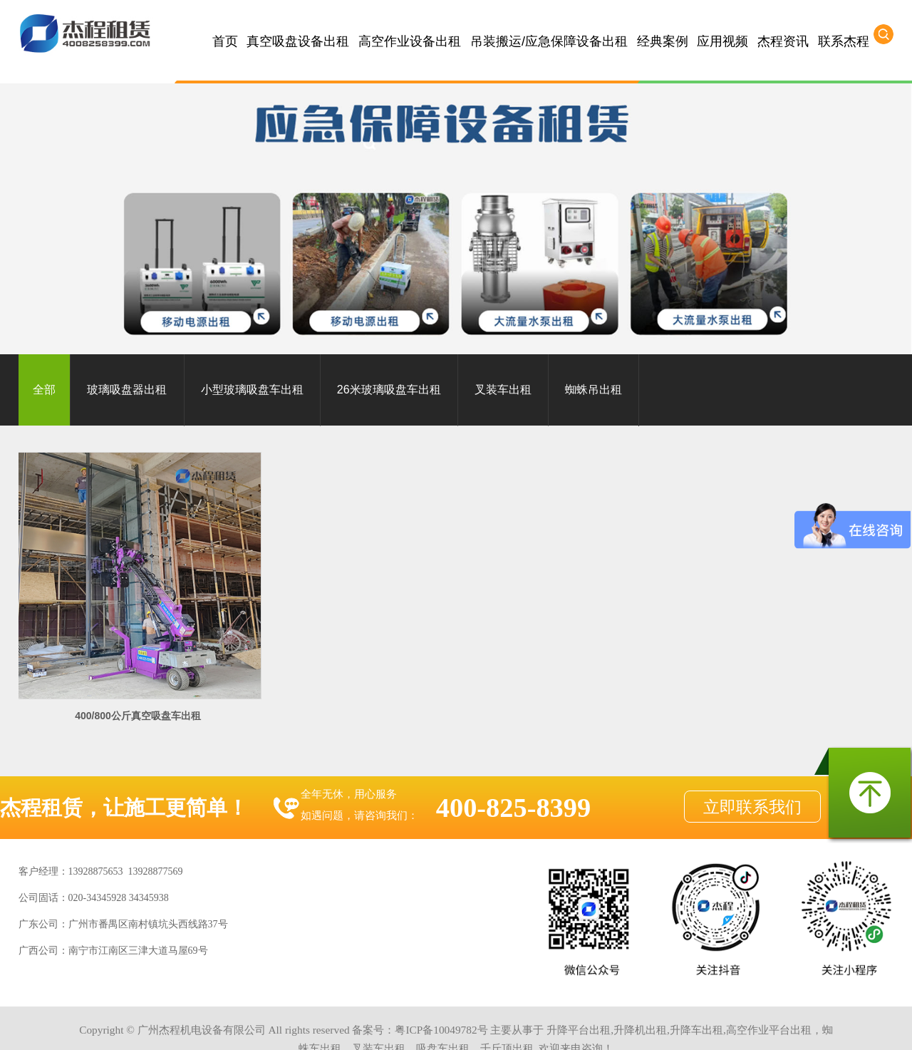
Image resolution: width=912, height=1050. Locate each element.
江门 (363, 1026)
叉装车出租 (503, 390)
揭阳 (605, 1026)
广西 (701, 1026)
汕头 (556, 1026)
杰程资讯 (783, 41)
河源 (580, 1026)
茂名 (508, 1026)
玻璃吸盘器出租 (127, 390)
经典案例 (662, 41)
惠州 (291, 1026)
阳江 (436, 1026)
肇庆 (387, 1026)
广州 (194, 1026)
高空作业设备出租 (409, 41)
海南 (677, 1026)
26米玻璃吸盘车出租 (389, 390)
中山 (243, 1026)
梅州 (532, 1026)
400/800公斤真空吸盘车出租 (118, 675)
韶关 (460, 1026)
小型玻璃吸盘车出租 (252, 390)
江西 (725, 1026)
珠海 (339, 1026)
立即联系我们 (752, 766)
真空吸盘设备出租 (298, 41)
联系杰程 (843, 41)
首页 (225, 41)
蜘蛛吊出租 (593, 390)
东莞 (315, 1026)
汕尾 (652, 1026)
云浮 (412, 1026)
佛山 (218, 1026)
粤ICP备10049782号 (441, 989)
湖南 (749, 1026)
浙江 (773, 1026)
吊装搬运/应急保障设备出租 (549, 41)
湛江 (483, 1026)
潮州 (628, 1026)
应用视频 (722, 41)
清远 (267, 1026)
